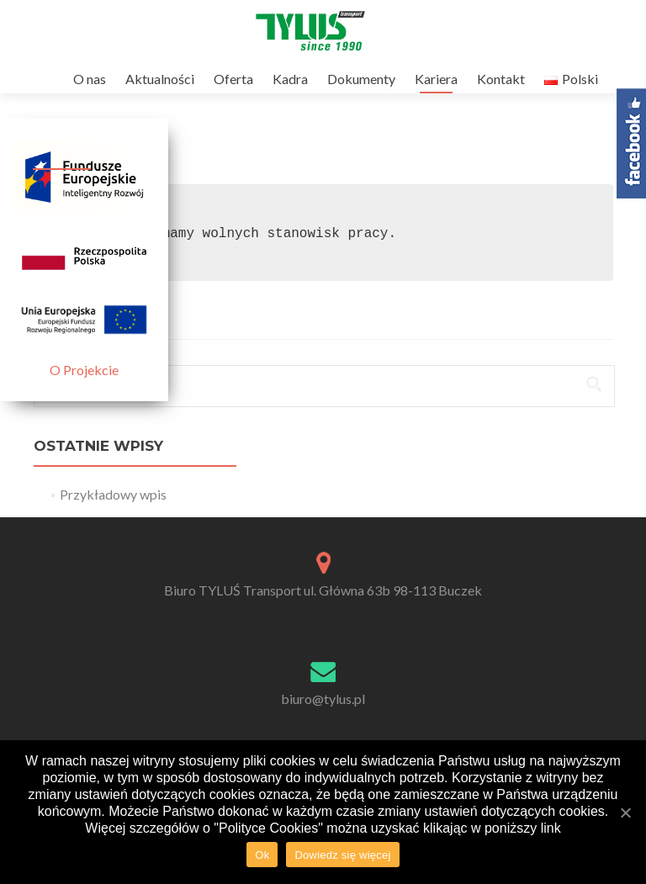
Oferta (233, 79)
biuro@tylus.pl (323, 699)
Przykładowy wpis (113, 494)
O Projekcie (84, 370)
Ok (262, 855)
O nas (89, 79)
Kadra (290, 79)
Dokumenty (361, 79)
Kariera (436, 79)
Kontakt (501, 79)
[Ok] (625, 812)
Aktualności (159, 79)
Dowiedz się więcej (342, 855)
